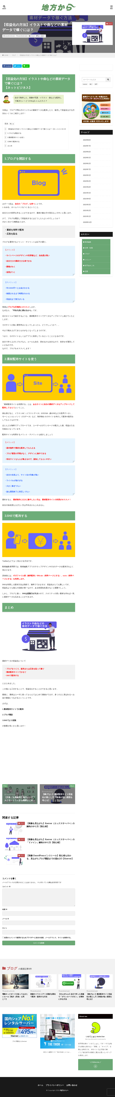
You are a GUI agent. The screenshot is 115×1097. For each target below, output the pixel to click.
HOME (6, 55)
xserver (85, 84)
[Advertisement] (38, 755)
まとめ (8, 145)
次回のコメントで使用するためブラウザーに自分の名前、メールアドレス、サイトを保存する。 (38, 937)
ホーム (40, 1085)
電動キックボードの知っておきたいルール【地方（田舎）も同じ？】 (15, 996)
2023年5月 (87, 157)
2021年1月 (87, 216)
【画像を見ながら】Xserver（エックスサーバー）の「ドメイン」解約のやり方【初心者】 (51, 841)
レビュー (88, 259)
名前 (4, 909)
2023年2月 (87, 163)
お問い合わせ (71, 1085)
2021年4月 (87, 199)
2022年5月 (87, 175)
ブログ (33, 36)
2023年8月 (87, 140)
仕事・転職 (89, 248)
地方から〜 (64, 1090)
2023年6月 (87, 152)
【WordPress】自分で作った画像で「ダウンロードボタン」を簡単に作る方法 (71, 996)
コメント (6, 886)
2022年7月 (87, 169)
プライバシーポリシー (55, 1085)
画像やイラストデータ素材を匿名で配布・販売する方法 (43, 995)
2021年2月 (87, 210)
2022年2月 (87, 181)
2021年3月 (87, 204)
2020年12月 (87, 222)
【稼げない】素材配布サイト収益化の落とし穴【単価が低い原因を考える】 (99, 996)
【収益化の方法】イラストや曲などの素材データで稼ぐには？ (38, 55)
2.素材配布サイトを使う (14, 137)
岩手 (96, 84)
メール (5, 919)
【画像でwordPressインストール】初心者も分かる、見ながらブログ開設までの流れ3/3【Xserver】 (50, 857)
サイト (4, 928)
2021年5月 (87, 193)
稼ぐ (39, 36)
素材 (42, 36)
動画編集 (88, 242)
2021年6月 (87, 187)
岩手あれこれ (89, 265)
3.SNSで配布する (12, 141)
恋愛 (86, 271)
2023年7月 (87, 146)
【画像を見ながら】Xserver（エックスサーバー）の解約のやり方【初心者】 (51, 825)
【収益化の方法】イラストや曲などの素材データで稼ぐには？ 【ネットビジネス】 (35, 128)
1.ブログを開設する (12, 133)
